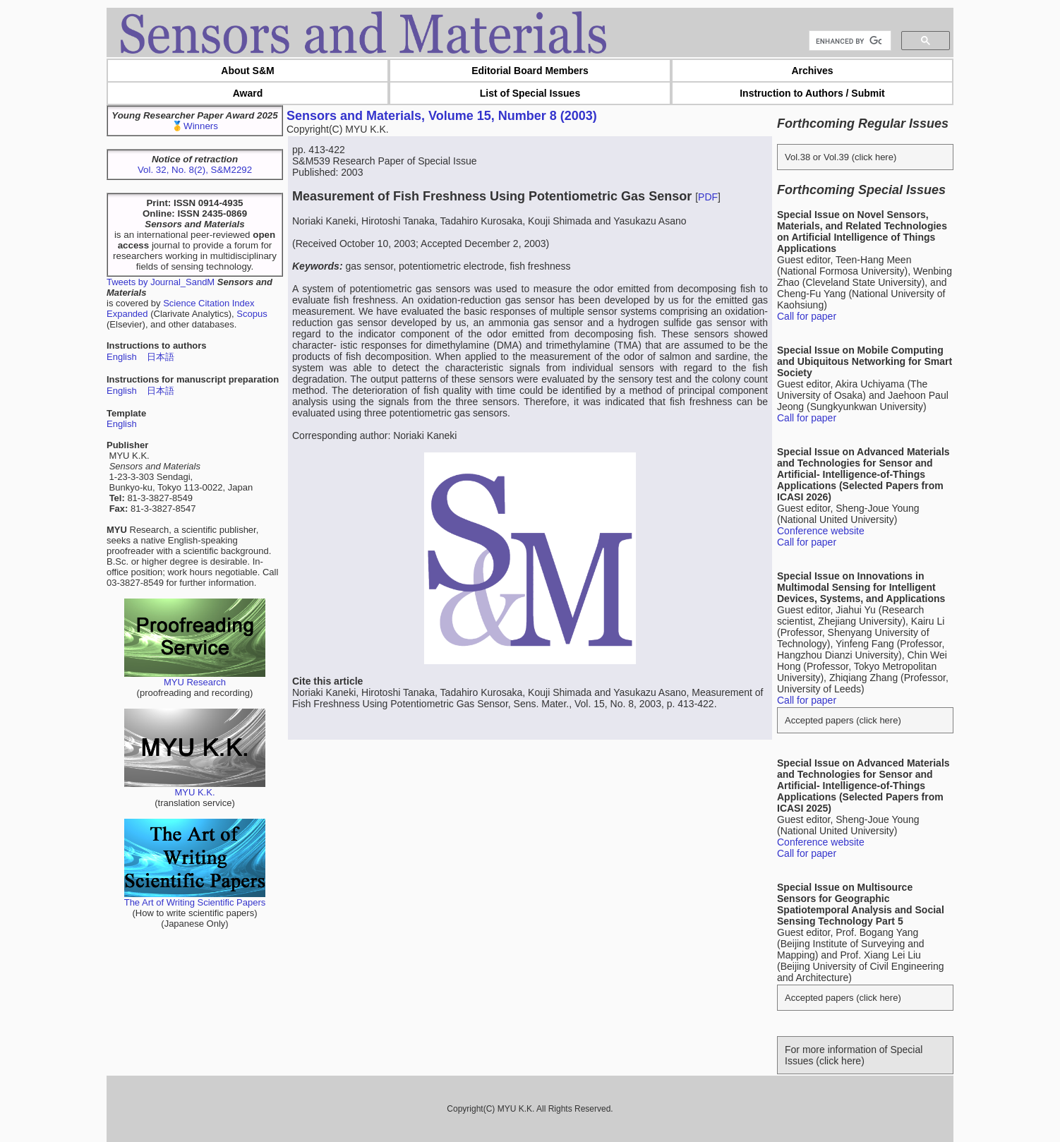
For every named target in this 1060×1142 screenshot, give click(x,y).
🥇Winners (194, 126)
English (122, 356)
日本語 (160, 356)
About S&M (247, 70)
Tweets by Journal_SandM (161, 282)
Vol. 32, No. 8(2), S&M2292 (195, 169)
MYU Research (194, 677)
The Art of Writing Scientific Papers (195, 898)
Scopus (251, 313)
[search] (848, 41)
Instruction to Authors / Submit (812, 93)
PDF (708, 197)
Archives (812, 70)
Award (248, 93)
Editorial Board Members (530, 70)
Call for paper (806, 316)
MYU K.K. (194, 788)
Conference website (821, 530)
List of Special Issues (530, 93)
